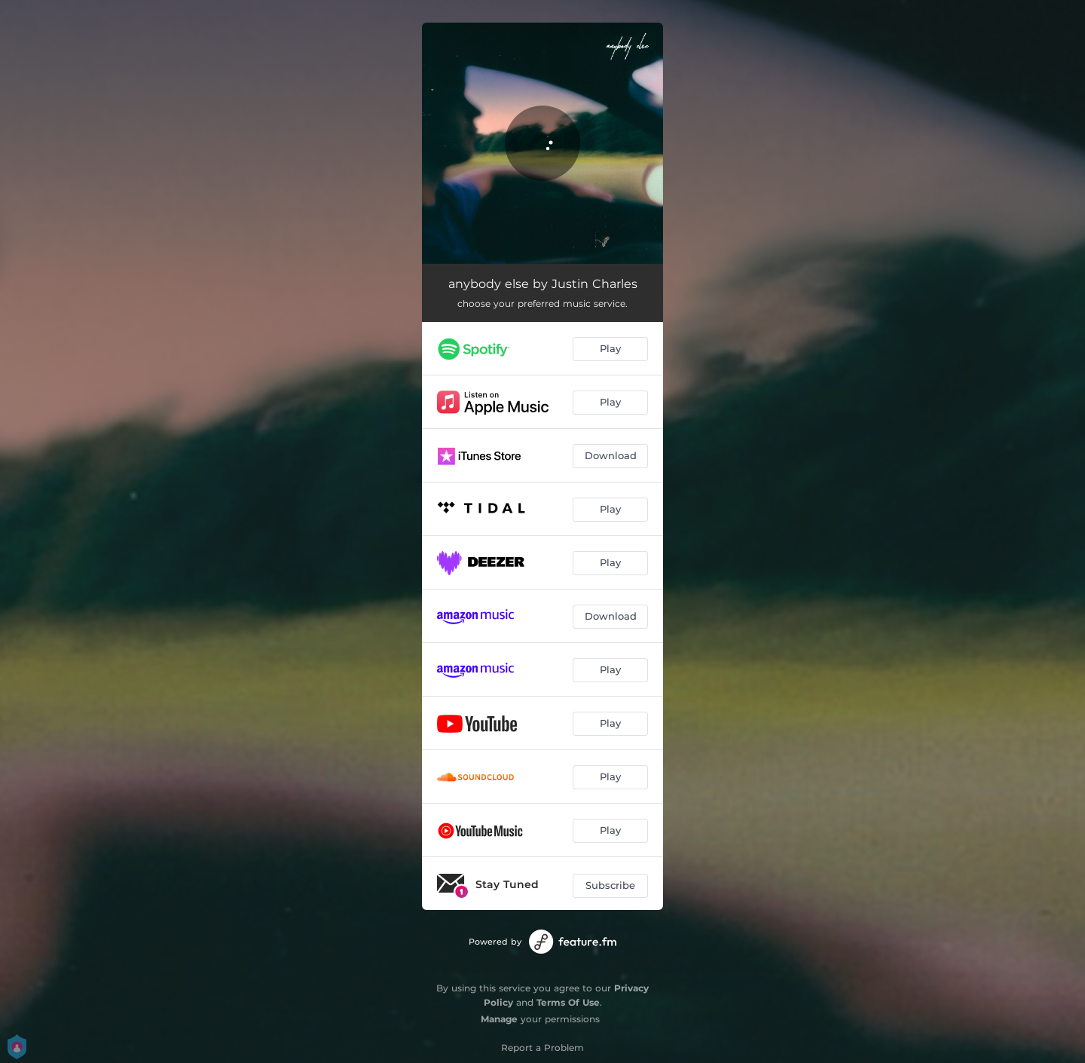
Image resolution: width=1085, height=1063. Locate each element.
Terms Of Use (568, 1002)
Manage (499, 1019)
